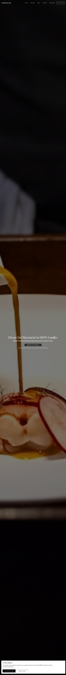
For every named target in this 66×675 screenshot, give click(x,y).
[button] (32, 3)
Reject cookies (22, 671)
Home (26, 2)
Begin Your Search (33, 345)
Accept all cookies (9, 671)
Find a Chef (60, 2)
